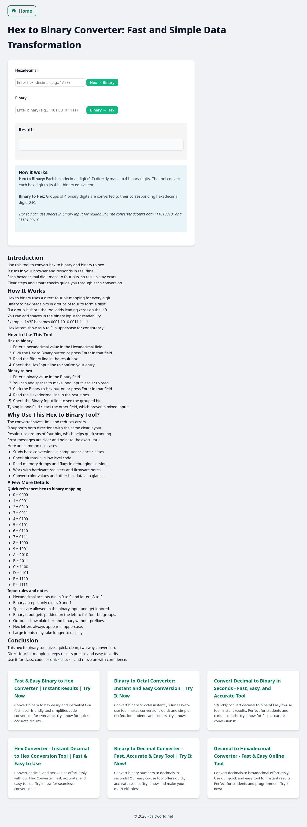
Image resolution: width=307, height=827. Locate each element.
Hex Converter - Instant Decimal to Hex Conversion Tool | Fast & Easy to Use (51, 756)
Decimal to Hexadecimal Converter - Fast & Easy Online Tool (249, 756)
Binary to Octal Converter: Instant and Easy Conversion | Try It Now (153, 688)
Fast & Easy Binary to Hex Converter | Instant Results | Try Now (52, 688)
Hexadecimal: (27, 70)
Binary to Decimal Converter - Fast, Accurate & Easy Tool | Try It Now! (153, 756)
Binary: (21, 98)
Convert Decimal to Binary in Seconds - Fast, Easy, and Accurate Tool (247, 688)
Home (22, 11)
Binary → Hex (102, 110)
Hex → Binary (102, 82)
